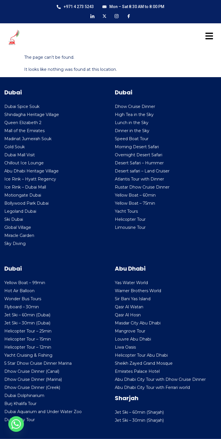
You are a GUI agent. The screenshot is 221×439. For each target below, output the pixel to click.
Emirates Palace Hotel (137, 371)
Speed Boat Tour (131, 138)
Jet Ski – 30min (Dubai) (27, 323)
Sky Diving (15, 243)
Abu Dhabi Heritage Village (31, 171)
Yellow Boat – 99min (24, 282)
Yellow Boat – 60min (135, 195)
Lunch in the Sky (131, 122)
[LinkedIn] (92, 16)
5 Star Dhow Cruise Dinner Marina (38, 363)
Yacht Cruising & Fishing (28, 355)
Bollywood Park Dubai (26, 203)
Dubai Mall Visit (19, 154)
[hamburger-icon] (207, 37)
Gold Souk (14, 146)
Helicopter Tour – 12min (27, 347)
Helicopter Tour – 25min (28, 331)
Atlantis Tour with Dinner (139, 179)
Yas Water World (131, 282)
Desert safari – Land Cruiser (142, 171)
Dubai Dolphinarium (24, 395)
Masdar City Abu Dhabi (138, 323)
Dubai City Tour (19, 419)
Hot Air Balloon (19, 290)
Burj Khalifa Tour (20, 403)
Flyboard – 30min (21, 306)
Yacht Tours (126, 211)
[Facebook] (129, 16)
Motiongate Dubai (22, 195)
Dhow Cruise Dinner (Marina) (33, 379)
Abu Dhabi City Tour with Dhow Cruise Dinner (160, 379)
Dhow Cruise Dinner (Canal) (31, 371)
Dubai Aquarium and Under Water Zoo (43, 411)
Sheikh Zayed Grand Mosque (144, 363)
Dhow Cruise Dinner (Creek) (32, 387)
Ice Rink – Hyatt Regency (30, 179)
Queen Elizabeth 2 (22, 122)
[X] (104, 16)
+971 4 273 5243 (75, 6)
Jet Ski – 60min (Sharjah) (139, 412)
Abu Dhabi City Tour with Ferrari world (152, 387)
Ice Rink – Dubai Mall (25, 187)
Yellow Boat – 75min (135, 203)
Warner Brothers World (138, 290)
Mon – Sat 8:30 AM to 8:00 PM (133, 6)
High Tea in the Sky (134, 114)
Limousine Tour (130, 227)
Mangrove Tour (130, 331)
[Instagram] (117, 16)
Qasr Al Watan (129, 306)
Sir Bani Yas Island (132, 298)
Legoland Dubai (20, 211)
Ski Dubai (13, 219)
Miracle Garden (19, 235)
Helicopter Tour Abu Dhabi (141, 355)
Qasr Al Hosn (128, 315)
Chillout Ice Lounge (24, 163)
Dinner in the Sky (132, 130)
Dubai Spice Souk (21, 106)
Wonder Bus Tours (22, 298)
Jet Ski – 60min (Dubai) (27, 315)
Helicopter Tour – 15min (27, 339)
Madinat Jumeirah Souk (28, 138)
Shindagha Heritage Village (31, 114)
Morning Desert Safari (137, 146)
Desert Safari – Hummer (139, 163)
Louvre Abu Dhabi (133, 339)
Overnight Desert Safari (138, 154)
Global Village (17, 227)
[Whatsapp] (16, 424)
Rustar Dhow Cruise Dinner (142, 187)
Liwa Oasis (125, 347)
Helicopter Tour (130, 219)
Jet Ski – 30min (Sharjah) (139, 420)
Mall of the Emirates (24, 130)
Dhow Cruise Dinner (135, 106)
